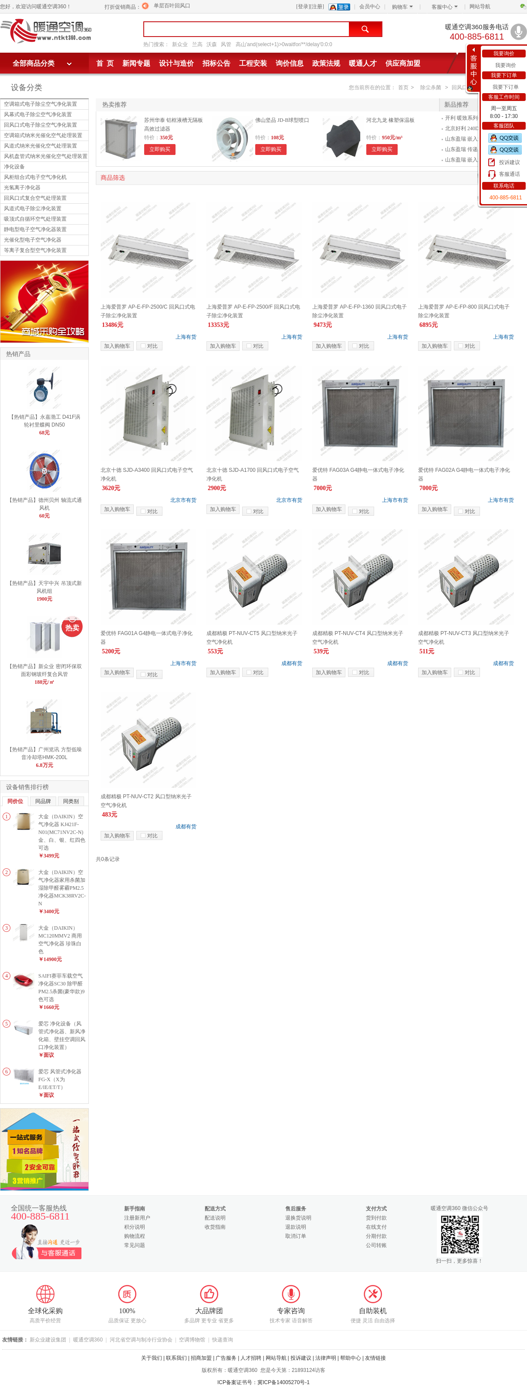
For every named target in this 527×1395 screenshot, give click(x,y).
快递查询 (222, 1340)
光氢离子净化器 (22, 188)
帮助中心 (350, 1358)
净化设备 (14, 167)
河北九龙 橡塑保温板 (390, 120)
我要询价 (505, 65)
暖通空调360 (88, 1340)
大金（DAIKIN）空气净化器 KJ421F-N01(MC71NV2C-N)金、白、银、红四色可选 (61, 832)
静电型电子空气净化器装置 (35, 229)
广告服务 (226, 1358)
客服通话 (509, 174)
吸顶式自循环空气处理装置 (35, 219)
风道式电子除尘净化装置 (32, 208)
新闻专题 (136, 63)
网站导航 (480, 6)
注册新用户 (137, 1218)
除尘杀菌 (430, 87)
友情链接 (375, 1358)
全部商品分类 (33, 63)
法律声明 (325, 1358)
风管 (226, 44)
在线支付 (376, 1227)
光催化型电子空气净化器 (32, 240)
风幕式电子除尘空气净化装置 (38, 114)
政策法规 (326, 63)
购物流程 (134, 1236)
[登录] (303, 6)
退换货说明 (298, 1218)
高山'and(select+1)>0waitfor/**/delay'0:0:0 (284, 44)
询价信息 (290, 63)
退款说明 (295, 1227)
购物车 (402, 7)
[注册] (317, 6)
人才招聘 (250, 1358)
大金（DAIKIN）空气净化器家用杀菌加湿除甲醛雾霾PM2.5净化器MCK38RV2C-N (62, 888)
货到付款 (376, 1218)
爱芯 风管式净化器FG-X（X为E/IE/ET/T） (59, 1079)
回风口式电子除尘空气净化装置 (40, 125)
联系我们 (176, 1358)
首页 (403, 87)
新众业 (180, 44)
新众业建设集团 (48, 1340)
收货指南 (215, 1227)
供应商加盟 (402, 63)
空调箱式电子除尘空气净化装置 (40, 104)
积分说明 (134, 1227)
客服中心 (445, 7)
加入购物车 (117, 346)
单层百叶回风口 (172, 6)
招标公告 (216, 63)
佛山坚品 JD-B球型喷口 (282, 120)
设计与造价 (176, 63)
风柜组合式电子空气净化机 (35, 177)
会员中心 (369, 6)
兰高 (197, 44)
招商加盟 (201, 1358)
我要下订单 (506, 87)
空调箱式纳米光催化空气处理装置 (43, 135)
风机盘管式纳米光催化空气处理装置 (46, 156)
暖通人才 (363, 63)
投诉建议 (509, 162)
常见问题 (134, 1245)
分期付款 (376, 1236)
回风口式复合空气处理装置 (35, 198)
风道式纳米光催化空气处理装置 (40, 146)
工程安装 (253, 63)
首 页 (105, 63)
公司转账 (376, 1245)
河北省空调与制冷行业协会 (141, 1340)
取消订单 (295, 1236)
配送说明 (215, 1218)
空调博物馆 (192, 1340)
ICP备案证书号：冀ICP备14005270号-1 (263, 1382)
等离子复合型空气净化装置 (35, 250)
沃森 (211, 44)
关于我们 (151, 1358)
